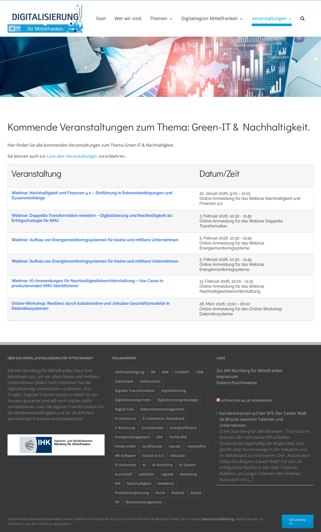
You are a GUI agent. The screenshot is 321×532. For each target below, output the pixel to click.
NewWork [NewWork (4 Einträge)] (166, 483)
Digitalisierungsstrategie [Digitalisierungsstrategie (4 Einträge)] (177, 399)
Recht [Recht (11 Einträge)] (160, 492)
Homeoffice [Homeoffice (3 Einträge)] (196, 446)
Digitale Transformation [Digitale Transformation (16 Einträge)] (135, 390)
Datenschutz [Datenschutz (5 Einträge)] (150, 381)
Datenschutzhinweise (236, 382)
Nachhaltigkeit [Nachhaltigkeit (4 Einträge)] (139, 483)
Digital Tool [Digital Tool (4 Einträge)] (124, 409)
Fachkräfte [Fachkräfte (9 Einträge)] (178, 437)
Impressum (227, 376)
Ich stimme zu (297, 521)
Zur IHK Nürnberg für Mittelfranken (249, 370)
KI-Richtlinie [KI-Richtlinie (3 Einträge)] (162, 464)
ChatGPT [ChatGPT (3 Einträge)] (182, 372)
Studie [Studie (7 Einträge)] (196, 492)
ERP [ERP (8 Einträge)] (159, 437)
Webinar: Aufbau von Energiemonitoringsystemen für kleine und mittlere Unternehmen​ (95, 240)
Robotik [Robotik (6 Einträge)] (178, 492)
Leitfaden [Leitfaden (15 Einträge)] (146, 474)
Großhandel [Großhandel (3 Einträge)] (152, 446)
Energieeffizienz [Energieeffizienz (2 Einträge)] (183, 427)
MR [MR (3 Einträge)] (117, 483)
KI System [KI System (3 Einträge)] (187, 464)
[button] (302, 18)
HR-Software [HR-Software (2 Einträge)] (125, 455)
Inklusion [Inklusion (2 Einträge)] (177, 455)
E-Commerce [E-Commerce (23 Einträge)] (125, 418)
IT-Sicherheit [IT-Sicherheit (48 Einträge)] (125, 464)
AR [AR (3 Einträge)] (153, 372)
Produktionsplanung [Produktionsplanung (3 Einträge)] (132, 492)
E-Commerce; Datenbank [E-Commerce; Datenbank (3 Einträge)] (163, 418)
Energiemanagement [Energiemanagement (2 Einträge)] (132, 437)
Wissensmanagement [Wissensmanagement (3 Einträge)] (144, 502)
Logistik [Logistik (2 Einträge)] (167, 474)
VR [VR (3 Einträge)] (117, 502)
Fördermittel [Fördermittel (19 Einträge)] (125, 446)
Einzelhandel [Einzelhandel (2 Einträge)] (153, 427)
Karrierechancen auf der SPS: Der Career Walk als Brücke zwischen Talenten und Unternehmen (262, 419)
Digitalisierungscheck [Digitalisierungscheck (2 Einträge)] (133, 399)
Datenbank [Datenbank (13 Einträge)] (124, 381)
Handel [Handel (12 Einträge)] (175, 446)
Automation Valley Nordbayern (246, 400)
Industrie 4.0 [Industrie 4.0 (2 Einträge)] (153, 455)
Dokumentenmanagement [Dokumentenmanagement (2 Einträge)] (162, 409)
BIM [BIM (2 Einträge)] (165, 372)
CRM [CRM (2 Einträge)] (200, 372)
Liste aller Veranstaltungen (72, 156)
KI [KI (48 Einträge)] (144, 464)
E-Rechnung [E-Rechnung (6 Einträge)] (125, 427)
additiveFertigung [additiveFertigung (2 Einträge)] (129, 372)
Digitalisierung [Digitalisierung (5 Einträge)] (173, 390)
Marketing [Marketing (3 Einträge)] (188, 474)
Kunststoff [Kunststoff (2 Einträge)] (123, 474)
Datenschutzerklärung (217, 519)
